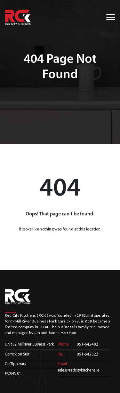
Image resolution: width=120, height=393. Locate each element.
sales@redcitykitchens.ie (79, 370)
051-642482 (87, 344)
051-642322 (87, 354)
